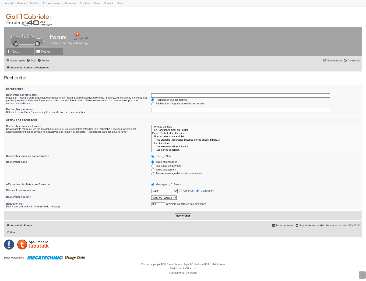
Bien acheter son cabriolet (255, 136)
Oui (155, 156)
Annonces (70, 3)
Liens (97, 3)
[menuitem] (31, 60)
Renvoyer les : (15, 203)
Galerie (21, 3)
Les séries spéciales (255, 150)
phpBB (160, 264)
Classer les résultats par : (21, 190)
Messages (159, 184)
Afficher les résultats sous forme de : (28, 184)
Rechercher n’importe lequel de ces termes (178, 103)
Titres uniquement (163, 169)
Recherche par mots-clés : (22, 94)
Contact (108, 3)
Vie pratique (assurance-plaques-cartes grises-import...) (255, 140)
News (120, 3)
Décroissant (205, 190)
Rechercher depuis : (18, 197)
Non (166, 156)
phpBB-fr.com (189, 268)
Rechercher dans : (17, 161)
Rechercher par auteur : (20, 109)
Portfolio (34, 3)
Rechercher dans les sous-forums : (27, 156)
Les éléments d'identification (255, 146)
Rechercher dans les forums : (24, 126)
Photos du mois (52, 3)
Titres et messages (164, 161)
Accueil (9, 3)
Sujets (175, 184)
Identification (255, 143)
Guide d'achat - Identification (255, 133)
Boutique (85, 3)
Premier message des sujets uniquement (176, 173)
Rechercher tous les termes (169, 99)
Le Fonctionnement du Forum (255, 130)
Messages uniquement (166, 165)
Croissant (186, 190)
